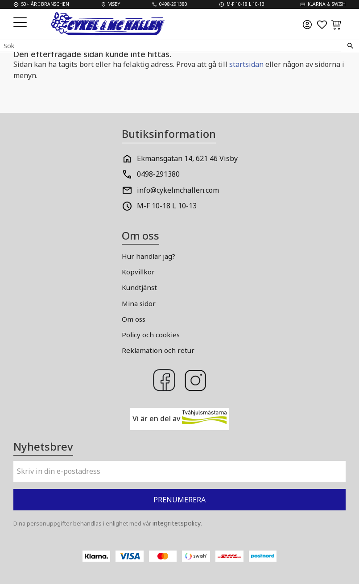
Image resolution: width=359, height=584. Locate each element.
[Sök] (350, 46)
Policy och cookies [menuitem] (151, 334)
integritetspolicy (177, 523)
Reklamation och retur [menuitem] (158, 350)
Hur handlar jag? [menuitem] (148, 256)
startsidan (246, 64)
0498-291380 (158, 174)
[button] (21, 23)
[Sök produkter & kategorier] (170, 45)
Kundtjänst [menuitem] (139, 287)
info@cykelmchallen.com (178, 190)
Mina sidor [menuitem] (139, 303)
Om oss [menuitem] (133, 319)
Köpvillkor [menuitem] (138, 271)
